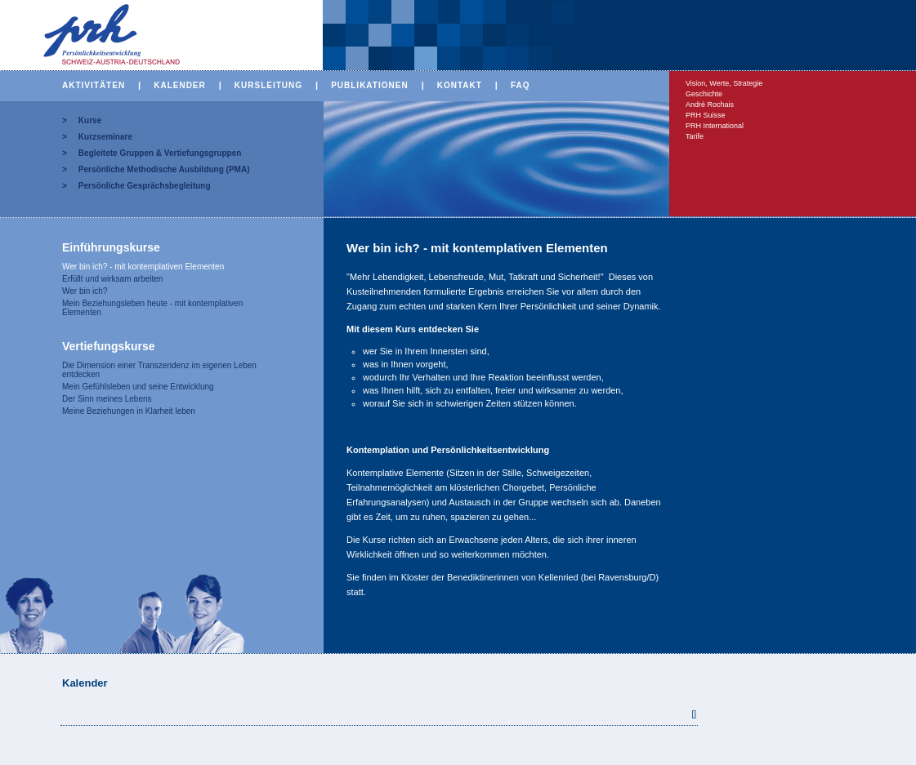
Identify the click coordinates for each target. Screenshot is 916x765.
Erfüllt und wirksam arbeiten (112, 278)
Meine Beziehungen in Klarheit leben (128, 411)
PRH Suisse (706, 115)
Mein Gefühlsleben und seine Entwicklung (138, 386)
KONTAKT (459, 85)
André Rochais (710, 104)
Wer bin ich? (84, 291)
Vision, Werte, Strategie (724, 83)
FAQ (520, 85)
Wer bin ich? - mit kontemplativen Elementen (143, 266)
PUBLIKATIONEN (369, 85)
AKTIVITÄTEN (93, 85)
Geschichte (704, 94)
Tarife (695, 136)
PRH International (715, 126)
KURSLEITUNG (268, 85)
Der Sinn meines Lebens (107, 398)
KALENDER (180, 85)
